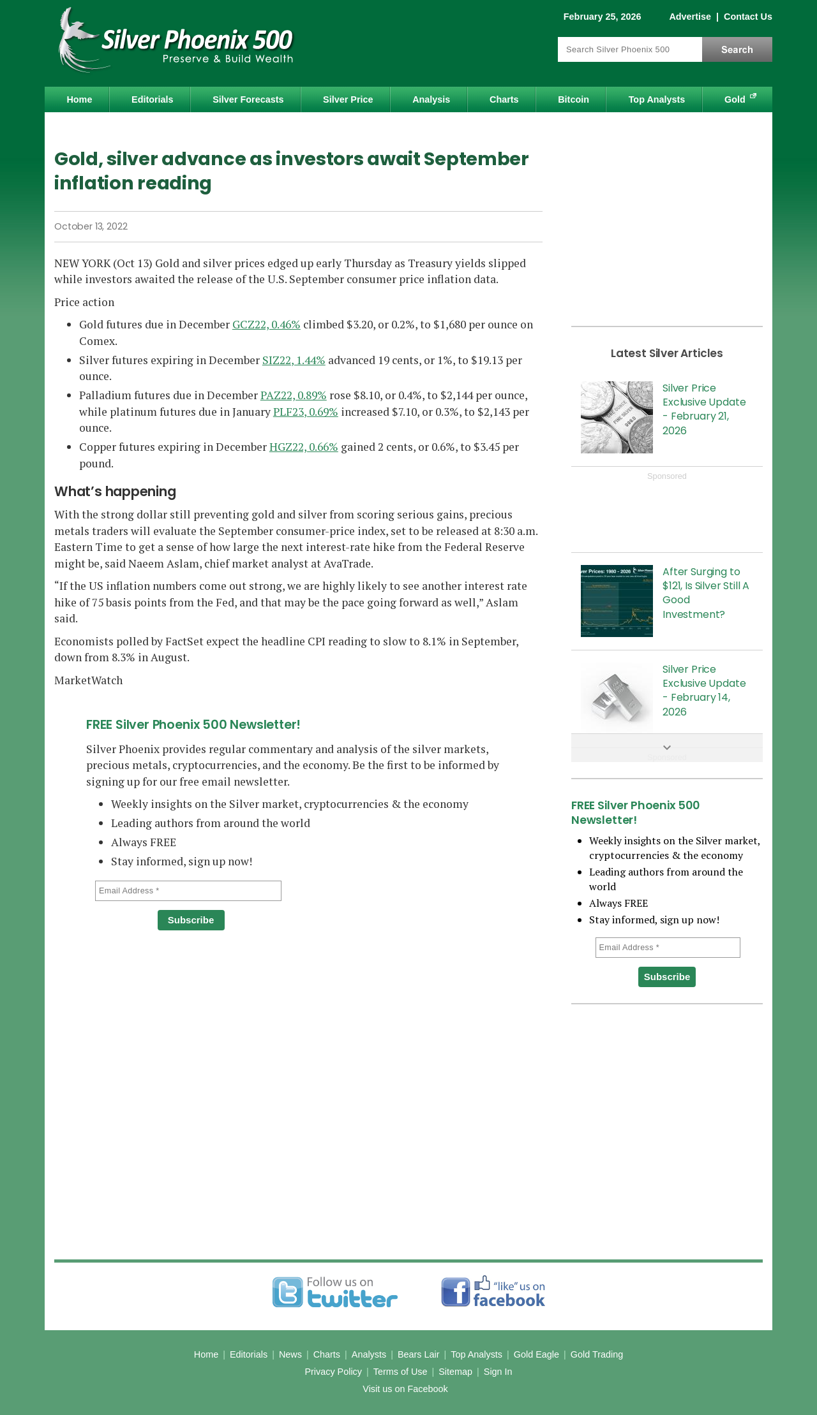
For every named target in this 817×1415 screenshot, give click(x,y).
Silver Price (348, 99)
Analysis (431, 99)
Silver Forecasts (248, 99)
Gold (735, 99)
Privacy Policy (333, 1372)
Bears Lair (419, 1354)
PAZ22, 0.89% (293, 395)
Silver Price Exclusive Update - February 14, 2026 (704, 690)
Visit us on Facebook (405, 1389)
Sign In (498, 1372)
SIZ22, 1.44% (294, 360)
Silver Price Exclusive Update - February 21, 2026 (704, 409)
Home (79, 99)
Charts (504, 99)
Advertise (690, 16)
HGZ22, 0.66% (303, 446)
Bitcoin (573, 99)
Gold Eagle (536, 1354)
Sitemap (455, 1372)
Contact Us (748, 16)
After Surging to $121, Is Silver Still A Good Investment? (706, 593)
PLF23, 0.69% (305, 411)
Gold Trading (597, 1354)
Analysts (369, 1354)
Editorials (152, 99)
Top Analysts (657, 99)
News (290, 1354)
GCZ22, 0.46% (266, 324)
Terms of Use (400, 1372)
